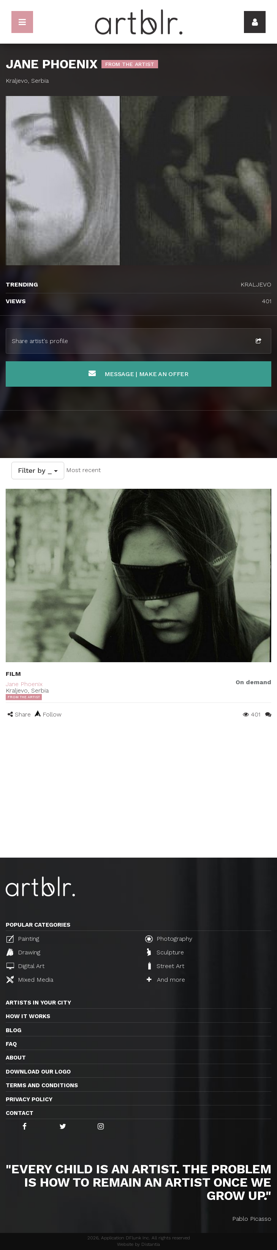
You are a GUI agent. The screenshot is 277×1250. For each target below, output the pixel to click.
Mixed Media (29, 979)
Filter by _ (38, 470)
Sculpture (165, 952)
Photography (168, 939)
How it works (28, 1016)
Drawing (23, 952)
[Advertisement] (138, 801)
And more (166, 979)
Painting (22, 939)
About (16, 1057)
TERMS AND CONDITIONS (42, 1085)
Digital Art (25, 966)
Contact (19, 1113)
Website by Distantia (138, 1244)
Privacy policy (29, 1099)
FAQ (11, 1044)
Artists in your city (38, 1002)
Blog (13, 1030)
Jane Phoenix (24, 684)
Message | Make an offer (138, 374)
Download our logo (38, 1071)
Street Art (165, 966)
